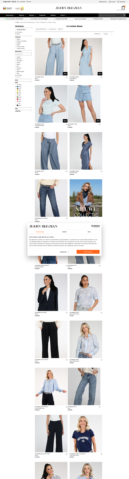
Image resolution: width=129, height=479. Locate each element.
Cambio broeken (74, 463)
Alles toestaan (88, 252)
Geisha (17, 64)
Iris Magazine (116, 463)
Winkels (53, 15)
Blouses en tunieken (20, 41)
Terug (17, 22)
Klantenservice (103, 1)
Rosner (17, 62)
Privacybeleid (101, 469)
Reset (17, 69)
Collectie (115, 459)
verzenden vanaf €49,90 (14, 19)
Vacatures (115, 465)
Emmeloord (47, 459)
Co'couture (18, 32)
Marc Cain (18, 59)
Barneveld (47, 465)
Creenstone (18, 60)
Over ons (100, 459)
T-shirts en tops (19, 46)
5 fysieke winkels (98, 19)
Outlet (62, 15)
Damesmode (9, 15)
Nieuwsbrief (101, 465)
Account (113, 1)
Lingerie (21, 15)
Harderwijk (47, 467)
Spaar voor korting (80, 19)
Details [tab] (64, 231)
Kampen (46, 461)
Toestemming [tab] (40, 231)
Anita (17, 73)
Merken (31, 15)
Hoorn (46, 463)
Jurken (17, 44)
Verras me (73, 432)
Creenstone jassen (74, 461)
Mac (17, 66)
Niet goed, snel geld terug (118, 19)
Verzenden (17, 463)
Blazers (18, 39)
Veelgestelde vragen (19, 459)
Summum (18, 68)
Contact (16, 461)
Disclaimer (115, 467)
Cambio (17, 57)
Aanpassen (64, 252)
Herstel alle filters (20, 29)
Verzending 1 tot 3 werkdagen (39, 19)
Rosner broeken (74, 459)
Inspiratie (42, 15)
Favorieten (122, 1)
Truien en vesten (20, 48)
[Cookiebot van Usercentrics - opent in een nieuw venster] (92, 226)
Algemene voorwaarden (104, 467)
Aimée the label (19, 71)
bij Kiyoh (34, 476)
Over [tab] (89, 231)
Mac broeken (73, 467)
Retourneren (17, 465)
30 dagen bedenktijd (61, 19)
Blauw (17, 34)
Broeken (18, 43)
